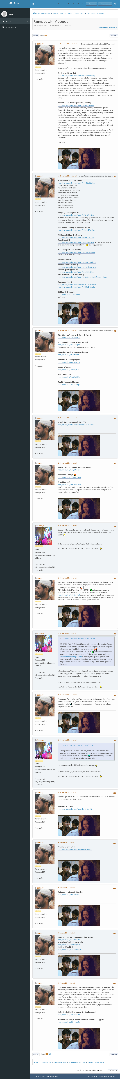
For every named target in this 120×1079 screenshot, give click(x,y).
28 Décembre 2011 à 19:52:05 (67, 578)
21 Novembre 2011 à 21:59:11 (67, 330)
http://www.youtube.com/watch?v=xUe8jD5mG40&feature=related (82, 277)
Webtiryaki (90, 1076)
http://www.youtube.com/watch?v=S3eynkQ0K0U (76, 252)
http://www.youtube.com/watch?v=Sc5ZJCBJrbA (76, 183)
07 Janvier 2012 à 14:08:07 (66, 843)
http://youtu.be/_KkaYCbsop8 (69, 384)
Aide (96, 1076)
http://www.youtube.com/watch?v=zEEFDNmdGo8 (77, 262)
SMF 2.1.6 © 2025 (41, 1076)
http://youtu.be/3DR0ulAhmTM (69, 949)
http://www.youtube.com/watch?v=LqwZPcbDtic (76, 230)
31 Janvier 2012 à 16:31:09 (66, 933)
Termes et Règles (103, 1076)
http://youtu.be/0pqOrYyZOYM (69, 485)
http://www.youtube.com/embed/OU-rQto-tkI (75, 809)
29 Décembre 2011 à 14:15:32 (67, 740)
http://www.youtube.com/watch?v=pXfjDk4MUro (76, 272)
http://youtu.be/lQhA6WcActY (69, 940)
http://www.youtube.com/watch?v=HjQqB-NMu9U (76, 287)
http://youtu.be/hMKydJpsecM (69, 470)
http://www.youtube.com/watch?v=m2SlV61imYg (76, 75)
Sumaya (40, 525)
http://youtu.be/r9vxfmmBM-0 (69, 1014)
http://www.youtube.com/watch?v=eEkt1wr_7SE (76, 237)
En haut (36, 1054)
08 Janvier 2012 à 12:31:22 (66, 888)
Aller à (79, 1070)
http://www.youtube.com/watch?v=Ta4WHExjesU (76, 215)
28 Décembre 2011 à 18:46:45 (67, 526)
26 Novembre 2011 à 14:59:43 (67, 418)
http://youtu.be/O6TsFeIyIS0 (68, 370)
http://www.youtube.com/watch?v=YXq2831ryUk (76, 425)
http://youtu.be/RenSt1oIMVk (69, 377)
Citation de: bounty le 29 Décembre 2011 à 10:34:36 (78, 745)
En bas (35, 35)
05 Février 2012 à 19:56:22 (66, 983)
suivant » (113, 27)
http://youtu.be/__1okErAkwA (69, 294)
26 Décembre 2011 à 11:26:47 (67, 463)
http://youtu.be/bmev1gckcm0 (69, 477)
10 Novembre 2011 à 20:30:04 (67, 44)
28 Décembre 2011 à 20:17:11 (67, 633)
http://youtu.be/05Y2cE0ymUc (69, 945)
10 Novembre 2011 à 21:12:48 (67, 176)
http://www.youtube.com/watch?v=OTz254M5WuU (77, 284)
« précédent (103, 27)
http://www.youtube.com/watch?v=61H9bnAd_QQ (77, 267)
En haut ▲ (112, 1076)
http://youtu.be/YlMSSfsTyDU (68, 355)
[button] (34, 4)
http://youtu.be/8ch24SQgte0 (69, 345)
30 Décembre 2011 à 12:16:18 (67, 792)
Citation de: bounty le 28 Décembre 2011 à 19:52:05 (78, 639)
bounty (40, 43)
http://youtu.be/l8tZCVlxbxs (68, 894)
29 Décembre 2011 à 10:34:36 (67, 695)
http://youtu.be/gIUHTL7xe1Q (69, 362)
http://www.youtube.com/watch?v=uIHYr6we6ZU (76, 242)
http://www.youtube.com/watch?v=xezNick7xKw (76, 105)
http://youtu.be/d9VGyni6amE (69, 337)
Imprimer (114, 36)
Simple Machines (52, 1076)
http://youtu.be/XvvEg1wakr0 (69, 595)
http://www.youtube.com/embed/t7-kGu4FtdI (75, 849)
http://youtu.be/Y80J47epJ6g (69, 1022)
